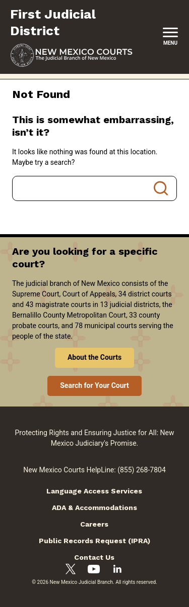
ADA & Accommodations (94, 507)
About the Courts (94, 357)
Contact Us (94, 557)
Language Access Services (94, 491)
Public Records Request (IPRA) (94, 541)
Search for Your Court (94, 385)
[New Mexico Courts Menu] (170, 37)
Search (161, 188)
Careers (94, 524)
